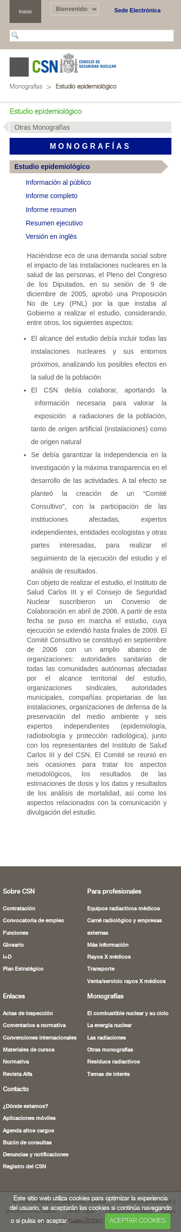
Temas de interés (108, 1074)
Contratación (19, 909)
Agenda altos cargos (28, 1131)
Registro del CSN (24, 1167)
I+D (7, 957)
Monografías (26, 87)
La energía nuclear (109, 1026)
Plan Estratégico (23, 969)
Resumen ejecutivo (54, 223)
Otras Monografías (42, 127)
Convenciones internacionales (40, 1038)
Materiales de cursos (29, 1050)
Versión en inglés (51, 236)
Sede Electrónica (137, 10)
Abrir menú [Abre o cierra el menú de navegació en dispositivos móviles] (19, 67)
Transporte (100, 969)
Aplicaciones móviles (29, 1118)
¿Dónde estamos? (25, 1106)
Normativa (16, 1062)
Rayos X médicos (109, 957)
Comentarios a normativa (34, 1026)
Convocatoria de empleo (33, 921)
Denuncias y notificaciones (35, 1155)
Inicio (25, 11)
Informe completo (52, 196)
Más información (107, 945)
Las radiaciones (106, 1038)
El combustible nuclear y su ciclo (128, 1014)
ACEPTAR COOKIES (138, 1221)
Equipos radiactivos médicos (123, 909)
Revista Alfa (17, 1074)
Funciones (15, 933)
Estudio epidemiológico (86, 87)
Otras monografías (110, 1050)
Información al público (58, 182)
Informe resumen (51, 209)
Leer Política (86, 1221)
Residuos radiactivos (113, 1062)
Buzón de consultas (27, 1143)
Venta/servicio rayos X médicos (126, 982)
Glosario (13, 945)
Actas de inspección (28, 1014)
